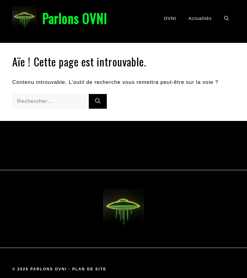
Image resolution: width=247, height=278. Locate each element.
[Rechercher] (98, 101)
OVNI (170, 18)
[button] (226, 18)
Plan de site (89, 269)
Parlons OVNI (74, 18)
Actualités (200, 18)
